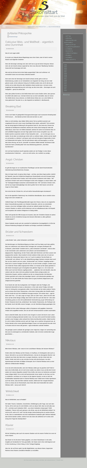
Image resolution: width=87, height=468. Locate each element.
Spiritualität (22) (71, 45)
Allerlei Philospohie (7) (73, 47)
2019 (65, 76)
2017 (65, 79)
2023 (65, 69)
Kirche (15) (69, 39)
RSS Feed (67, 95)
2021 (65, 72)
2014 (65, 84)
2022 (65, 71)
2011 (65, 89)
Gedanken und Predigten (36, 28)
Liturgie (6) (69, 50)
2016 (65, 81)
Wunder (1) (69, 58)
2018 (65, 78)
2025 (65, 66)
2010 (65, 91)
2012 (65, 88)
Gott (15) (68, 37)
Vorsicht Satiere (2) (71, 54)
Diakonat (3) (69, 52)
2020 (65, 74)
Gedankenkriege (55, 28)
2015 (65, 83)
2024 (65, 67)
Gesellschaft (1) (71, 60)
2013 (65, 86)
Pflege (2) (68, 56)
